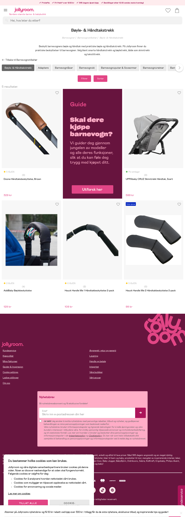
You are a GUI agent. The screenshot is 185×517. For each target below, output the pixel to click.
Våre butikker (96, 372)
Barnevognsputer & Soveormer (119, 67)
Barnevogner (68, 37)
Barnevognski (87, 67)
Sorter (100, 78)
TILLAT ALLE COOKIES (28, 505)
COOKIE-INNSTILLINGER (69, 505)
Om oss (6, 383)
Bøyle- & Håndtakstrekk (111, 37)
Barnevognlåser (64, 67)
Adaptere (43, 67)
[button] (5, 10)
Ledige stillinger (11, 377)
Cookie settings (10, 372)
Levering (93, 356)
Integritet (94, 366)
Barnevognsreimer (153, 67)
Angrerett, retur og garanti (102, 350)
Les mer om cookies (19, 493)
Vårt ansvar (95, 377)
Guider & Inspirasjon (13, 366)
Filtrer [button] (84, 78)
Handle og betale (97, 361)
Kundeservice (9, 350)
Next (179, 68)
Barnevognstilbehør (87, 37)
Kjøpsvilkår (8, 356)
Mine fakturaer (10, 361)
